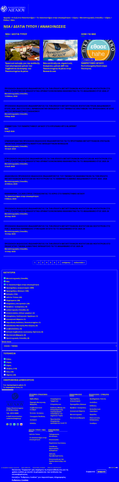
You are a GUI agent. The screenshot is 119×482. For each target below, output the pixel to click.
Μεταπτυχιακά (76, 414)
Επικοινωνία (54, 440)
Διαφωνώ (102, 472)
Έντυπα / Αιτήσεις (37, 413)
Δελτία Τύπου (34, 434)
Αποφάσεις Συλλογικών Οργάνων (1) (22, 316)
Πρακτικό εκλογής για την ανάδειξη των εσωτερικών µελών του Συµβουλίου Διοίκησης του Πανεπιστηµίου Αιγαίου (22, 67)
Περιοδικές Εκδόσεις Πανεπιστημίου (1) (23, 322)
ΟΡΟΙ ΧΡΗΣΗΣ (25, 468)
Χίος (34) (9, 372)
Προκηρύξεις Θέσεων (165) (17, 291)
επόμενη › (66, 262)
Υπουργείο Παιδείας (37, 416)
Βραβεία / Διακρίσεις (78, 408)
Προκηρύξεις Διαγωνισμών (75, 400)
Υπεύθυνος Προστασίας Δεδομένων (53, 448)
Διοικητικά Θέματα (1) (16, 319)
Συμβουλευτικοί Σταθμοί (36, 409)
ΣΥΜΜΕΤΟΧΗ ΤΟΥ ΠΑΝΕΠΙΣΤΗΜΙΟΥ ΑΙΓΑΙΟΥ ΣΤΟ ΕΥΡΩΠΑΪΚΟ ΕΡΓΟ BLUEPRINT (41, 126)
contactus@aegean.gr (14, 418)
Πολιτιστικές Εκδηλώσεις (95, 419)
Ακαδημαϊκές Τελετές (98, 399)
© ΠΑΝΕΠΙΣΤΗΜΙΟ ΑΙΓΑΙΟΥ (10, 468)
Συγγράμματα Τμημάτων (55, 400)
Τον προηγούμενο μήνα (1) (14, 385)
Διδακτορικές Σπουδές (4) (17, 310)
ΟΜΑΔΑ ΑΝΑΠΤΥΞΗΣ (54, 468)
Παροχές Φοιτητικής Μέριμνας (38, 403)
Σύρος (75, 17)
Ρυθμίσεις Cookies (20, 480)
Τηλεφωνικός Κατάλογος (54, 435)
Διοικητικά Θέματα (77, 411)
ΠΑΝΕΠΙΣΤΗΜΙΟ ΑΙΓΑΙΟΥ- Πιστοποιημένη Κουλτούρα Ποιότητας (94, 66)
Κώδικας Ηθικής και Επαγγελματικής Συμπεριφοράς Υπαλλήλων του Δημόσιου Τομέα (57, 412)
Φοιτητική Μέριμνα (77, 418)
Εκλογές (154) (12, 294)
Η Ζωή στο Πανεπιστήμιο (23, 17)
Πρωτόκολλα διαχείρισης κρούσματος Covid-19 (58, 421)
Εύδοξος (33, 423)
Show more (6, 342)
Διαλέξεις (93, 402)
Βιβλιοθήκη (34, 399)
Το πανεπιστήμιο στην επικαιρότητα (53, 17)
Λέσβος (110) (11, 368)
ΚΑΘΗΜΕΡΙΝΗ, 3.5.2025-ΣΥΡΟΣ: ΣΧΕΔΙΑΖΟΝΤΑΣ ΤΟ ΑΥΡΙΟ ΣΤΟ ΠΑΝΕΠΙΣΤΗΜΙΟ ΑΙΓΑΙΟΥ (45, 193)
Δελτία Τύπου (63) (14, 297)
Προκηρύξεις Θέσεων (78, 404)
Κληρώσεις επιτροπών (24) (18, 303)
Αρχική (6, 17)
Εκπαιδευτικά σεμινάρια (95, 410)
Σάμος (107, 17)
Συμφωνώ (90, 471)
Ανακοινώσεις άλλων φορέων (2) (20, 313)
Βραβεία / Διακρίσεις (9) (16, 307)
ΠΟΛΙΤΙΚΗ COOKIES (39, 468)
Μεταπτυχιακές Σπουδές (91, 17)
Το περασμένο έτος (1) (13, 387)
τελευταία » (79, 262)
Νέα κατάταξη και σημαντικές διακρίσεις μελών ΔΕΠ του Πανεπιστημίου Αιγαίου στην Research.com (57, 67)
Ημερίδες (93, 414)
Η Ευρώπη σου (55, 404)
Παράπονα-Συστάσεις (57, 443)
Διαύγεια (33, 420)
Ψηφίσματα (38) (13, 300)
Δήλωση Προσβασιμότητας (56, 455)
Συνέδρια (93, 423)
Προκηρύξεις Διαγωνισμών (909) (20, 288)
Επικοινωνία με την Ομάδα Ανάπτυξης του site (57, 461)
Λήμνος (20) (11, 375)
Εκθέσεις (93, 406)
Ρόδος (6, 20)
